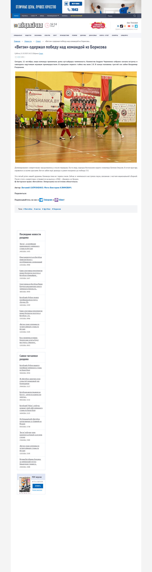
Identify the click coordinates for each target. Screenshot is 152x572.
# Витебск (28, 209)
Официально (18, 35)
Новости (28, 41)
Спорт (55, 35)
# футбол (46, 209)
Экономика (38, 35)
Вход (128, 23)
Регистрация (134, 23)
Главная (17, 41)
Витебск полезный (76, 16)
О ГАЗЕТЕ (34, 16)
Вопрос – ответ (104, 35)
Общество (28, 35)
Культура (47, 35)
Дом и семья (93, 35)
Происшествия (64, 35)
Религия (74, 35)
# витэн (37, 209)
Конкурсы (115, 35)
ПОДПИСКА (25, 16)
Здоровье (83, 35)
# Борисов (56, 209)
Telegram (45, 199)
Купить (38, 486)
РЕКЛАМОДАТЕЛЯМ (53, 16)
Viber (59, 199)
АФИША (42, 16)
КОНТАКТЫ (64, 16)
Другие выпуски (37, 490)
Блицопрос (124, 35)
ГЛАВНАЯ (16, 16)
